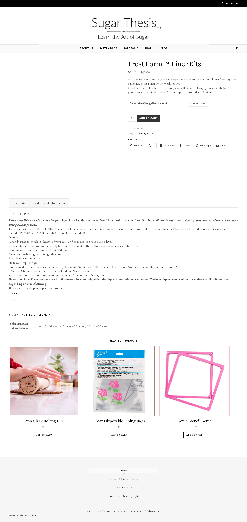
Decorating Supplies (145, 133)
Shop (148, 48)
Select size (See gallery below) (148, 103)
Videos (162, 48)
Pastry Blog (108, 48)
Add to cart (148, 118)
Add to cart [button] (44, 435)
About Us (86, 48)
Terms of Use (123, 487)
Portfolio (131, 48)
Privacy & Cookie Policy (123, 479)
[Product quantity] (132, 118)
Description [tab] (20, 203)
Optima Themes (30, 515)
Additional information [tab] (50, 203)
